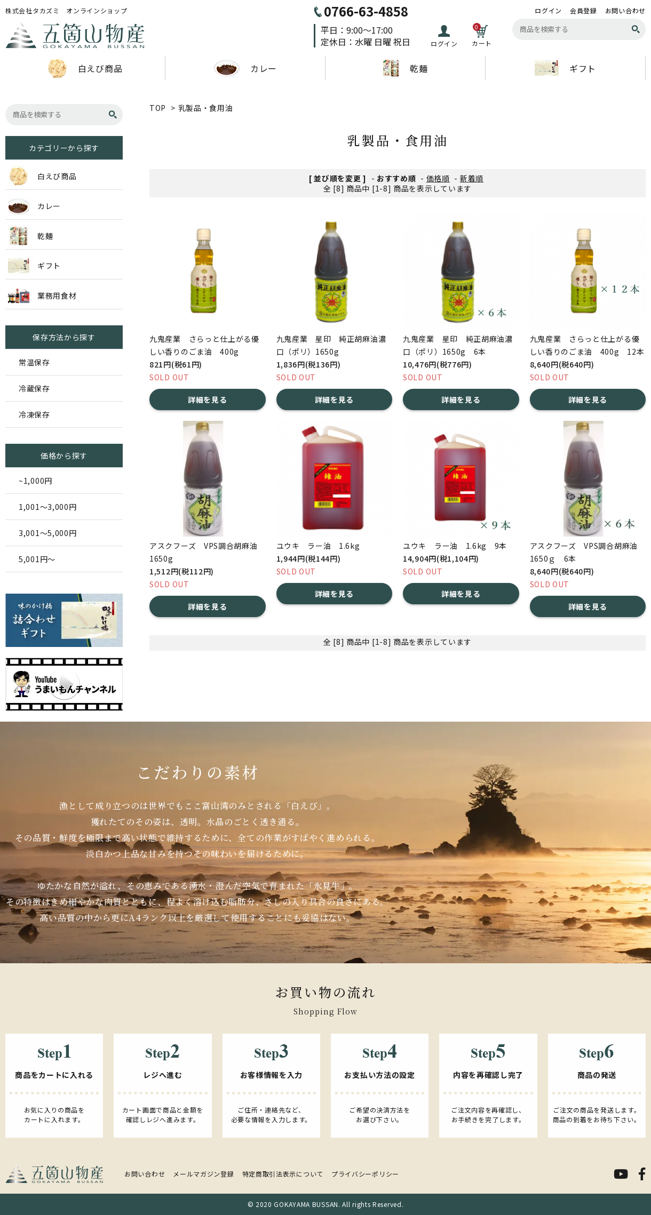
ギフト (565, 68)
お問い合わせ (625, 10)
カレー (245, 68)
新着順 (471, 178)
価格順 (438, 178)
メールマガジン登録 (203, 1173)
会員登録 (583, 10)
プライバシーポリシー (365, 1173)
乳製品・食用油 (205, 107)
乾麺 (405, 68)
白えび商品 (85, 68)
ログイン (548, 10)
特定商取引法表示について (282, 1173)
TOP (157, 107)
